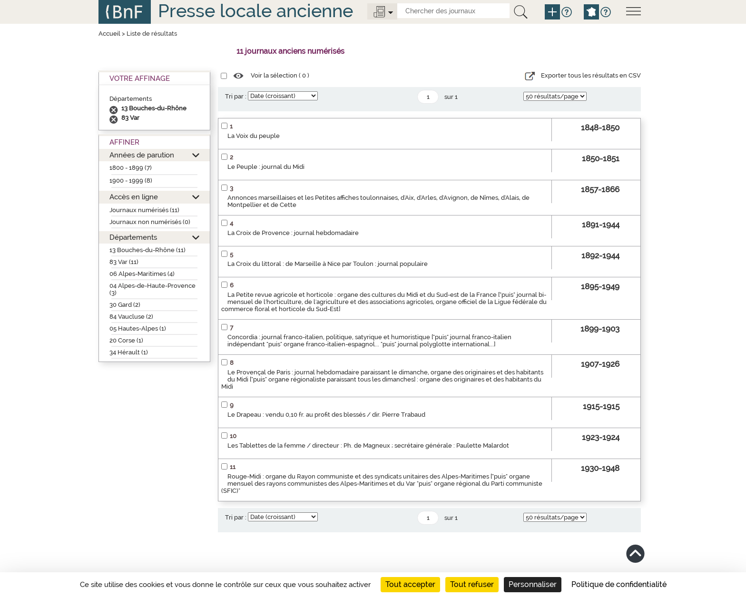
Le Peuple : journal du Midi (265, 166)
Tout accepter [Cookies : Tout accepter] (410, 584)
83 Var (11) (123, 261)
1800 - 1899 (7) (130, 167)
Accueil (109, 33)
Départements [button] (133, 237)
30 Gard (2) (124, 304)
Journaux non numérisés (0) (149, 221)
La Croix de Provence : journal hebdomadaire (293, 232)
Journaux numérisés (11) (144, 210)
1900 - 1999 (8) (130, 180)
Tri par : (235, 96)
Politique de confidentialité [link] (619, 584)
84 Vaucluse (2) (131, 316)
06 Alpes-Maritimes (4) (142, 273)
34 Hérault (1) (128, 352)
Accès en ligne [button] (133, 197)
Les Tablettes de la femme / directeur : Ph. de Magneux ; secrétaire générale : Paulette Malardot (368, 445)
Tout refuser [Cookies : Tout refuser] (472, 584)
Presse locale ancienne (255, 10)
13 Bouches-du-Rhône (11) (147, 250)
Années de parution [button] (141, 155)
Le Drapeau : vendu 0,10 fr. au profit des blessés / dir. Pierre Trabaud (326, 414)
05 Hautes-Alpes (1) (137, 328)
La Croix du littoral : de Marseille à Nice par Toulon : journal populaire (327, 263)
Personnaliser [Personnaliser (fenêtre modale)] (533, 584)
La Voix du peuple (253, 135)
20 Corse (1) (126, 340)
